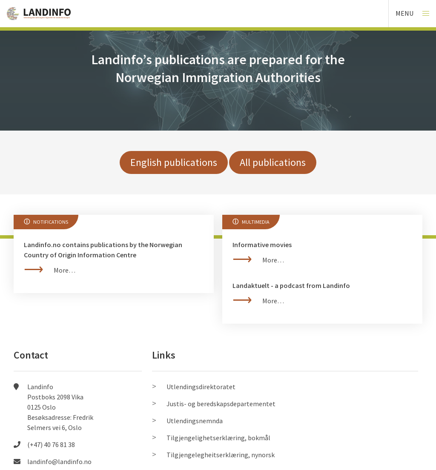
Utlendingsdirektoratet (200, 386)
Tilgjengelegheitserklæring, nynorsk (220, 454)
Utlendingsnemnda (194, 420)
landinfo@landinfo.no (59, 461)
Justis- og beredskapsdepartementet (220, 403)
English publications (173, 162)
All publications (273, 162)
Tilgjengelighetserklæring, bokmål (218, 437)
